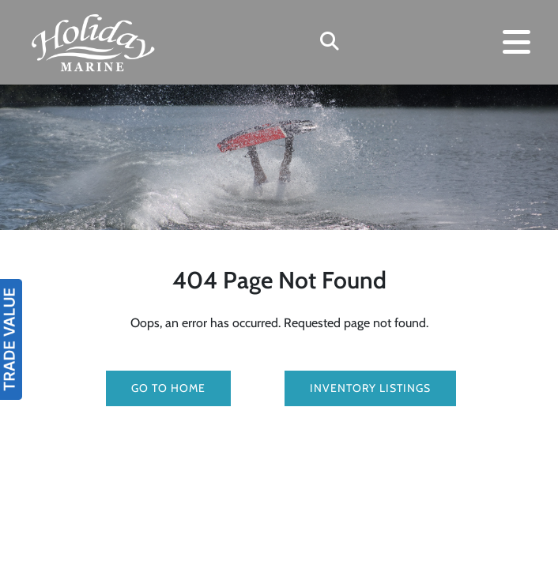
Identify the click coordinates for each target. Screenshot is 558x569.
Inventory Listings (370, 388)
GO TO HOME (168, 388)
